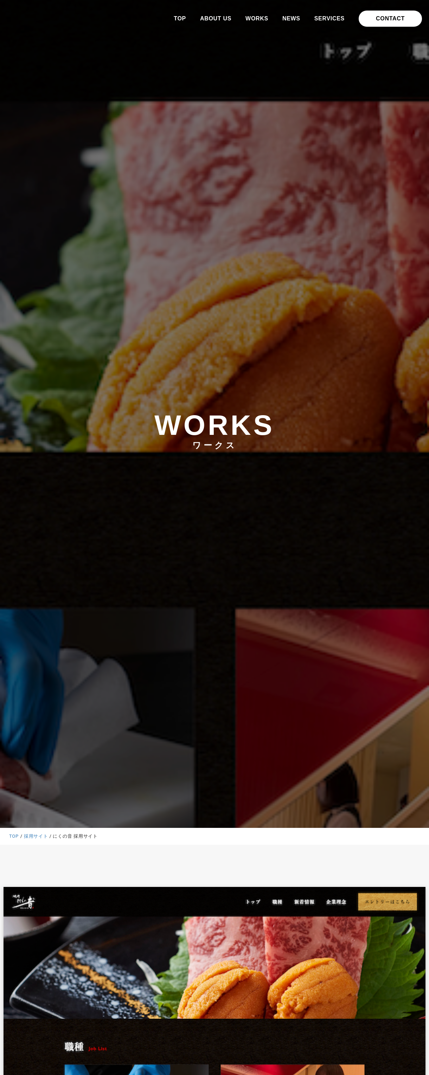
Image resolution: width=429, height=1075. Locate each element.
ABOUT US (215, 18)
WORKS (256, 18)
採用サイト (36, 836)
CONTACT (390, 18)
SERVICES (329, 18)
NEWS (291, 18)
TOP (180, 18)
